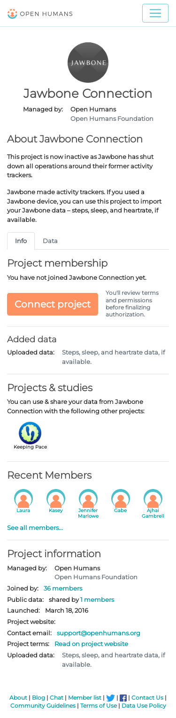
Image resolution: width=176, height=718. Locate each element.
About (18, 697)
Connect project (53, 304)
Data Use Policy (144, 705)
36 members (63, 588)
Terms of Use (98, 705)
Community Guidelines (43, 705)
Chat (56, 697)
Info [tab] (21, 241)
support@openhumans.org (98, 633)
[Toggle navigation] (155, 13)
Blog (38, 697)
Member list (84, 697)
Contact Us (147, 697)
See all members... (35, 527)
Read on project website (91, 643)
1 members (97, 599)
